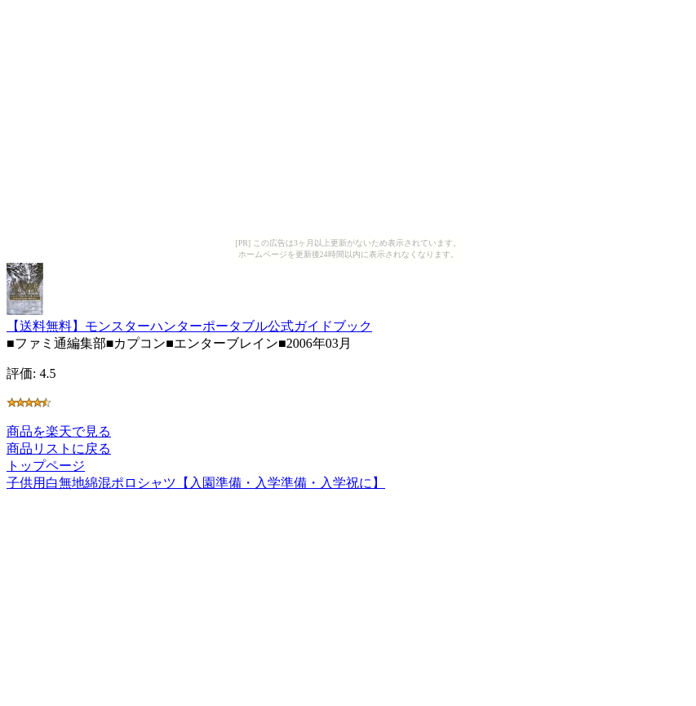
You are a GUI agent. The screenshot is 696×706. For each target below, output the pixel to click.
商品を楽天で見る (59, 431)
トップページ (46, 466)
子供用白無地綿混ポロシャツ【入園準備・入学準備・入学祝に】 (196, 483)
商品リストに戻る (59, 448)
